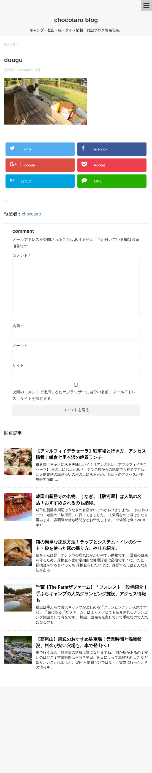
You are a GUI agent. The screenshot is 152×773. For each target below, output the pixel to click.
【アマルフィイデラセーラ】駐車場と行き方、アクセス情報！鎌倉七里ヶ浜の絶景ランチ (91, 454)
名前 (17, 326)
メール (19, 345)
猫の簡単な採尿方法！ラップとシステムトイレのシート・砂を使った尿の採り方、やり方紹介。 (89, 545)
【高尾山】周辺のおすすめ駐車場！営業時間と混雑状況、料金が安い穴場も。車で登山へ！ (89, 642)
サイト (18, 365)
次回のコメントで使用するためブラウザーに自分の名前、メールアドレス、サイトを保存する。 (74, 395)
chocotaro (31, 214)
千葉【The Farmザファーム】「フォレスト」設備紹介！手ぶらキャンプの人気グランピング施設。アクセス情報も (92, 593)
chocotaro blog (76, 20)
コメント (21, 255)
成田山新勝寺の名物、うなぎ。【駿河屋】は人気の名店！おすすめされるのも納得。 (89, 499)
